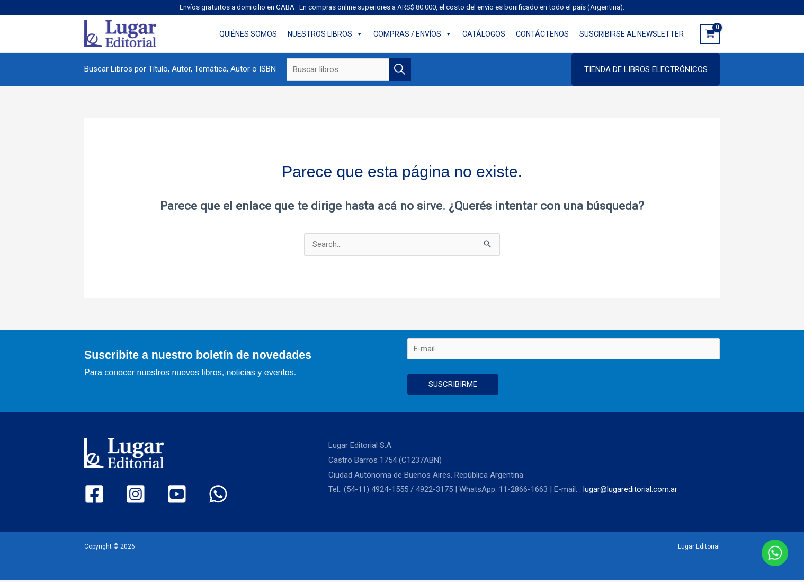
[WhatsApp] (191, 495)
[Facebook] (94, 495)
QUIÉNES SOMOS (248, 34)
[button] (645, 69)
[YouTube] (158, 495)
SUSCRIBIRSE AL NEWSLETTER (631, 34)
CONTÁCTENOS (542, 34)
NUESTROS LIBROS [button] (325, 34)
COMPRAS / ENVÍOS (412, 34)
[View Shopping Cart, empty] (710, 34)
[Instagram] (126, 495)
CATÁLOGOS (483, 34)
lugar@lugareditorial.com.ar (630, 491)
